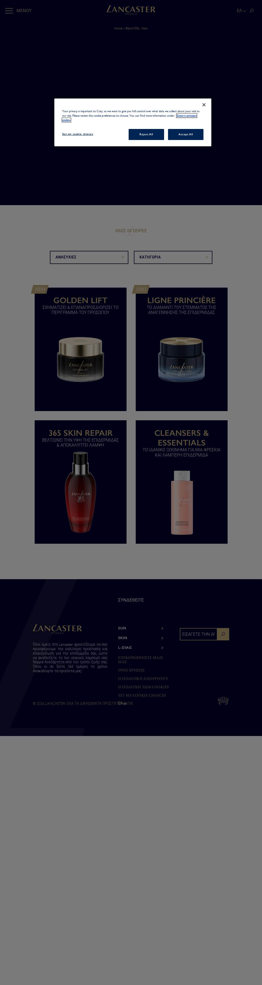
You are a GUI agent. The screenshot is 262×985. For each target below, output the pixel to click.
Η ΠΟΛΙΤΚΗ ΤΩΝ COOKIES (143, 687)
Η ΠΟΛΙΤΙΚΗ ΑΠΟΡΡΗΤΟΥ (143, 678)
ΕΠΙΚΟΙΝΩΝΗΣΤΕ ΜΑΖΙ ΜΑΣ (140, 659)
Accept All (186, 134)
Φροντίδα (132, 28)
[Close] (204, 105)
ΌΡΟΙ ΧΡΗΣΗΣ (131, 670)
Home (118, 28)
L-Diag (125, 647)
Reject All (146, 134)
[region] (133, 122)
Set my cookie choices (142, 695)
